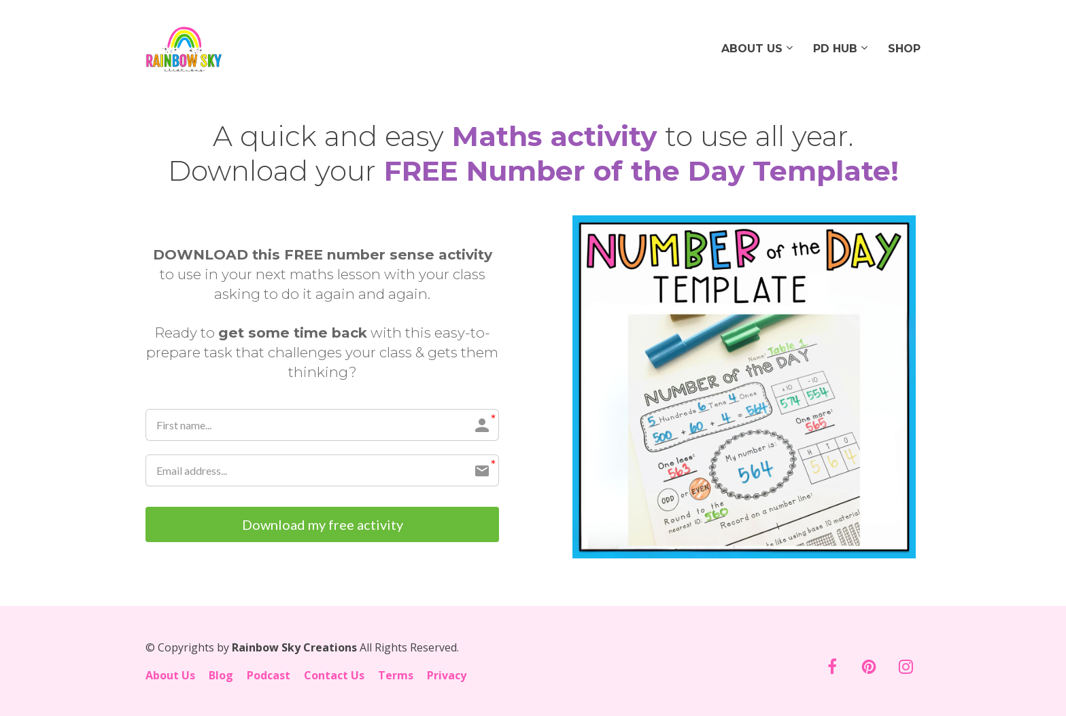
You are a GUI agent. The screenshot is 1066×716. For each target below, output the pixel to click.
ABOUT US (752, 48)
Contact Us (334, 676)
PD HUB (835, 48)
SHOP (904, 48)
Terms (395, 676)
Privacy (446, 676)
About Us (170, 676)
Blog (221, 676)
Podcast (268, 676)
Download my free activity (322, 524)
